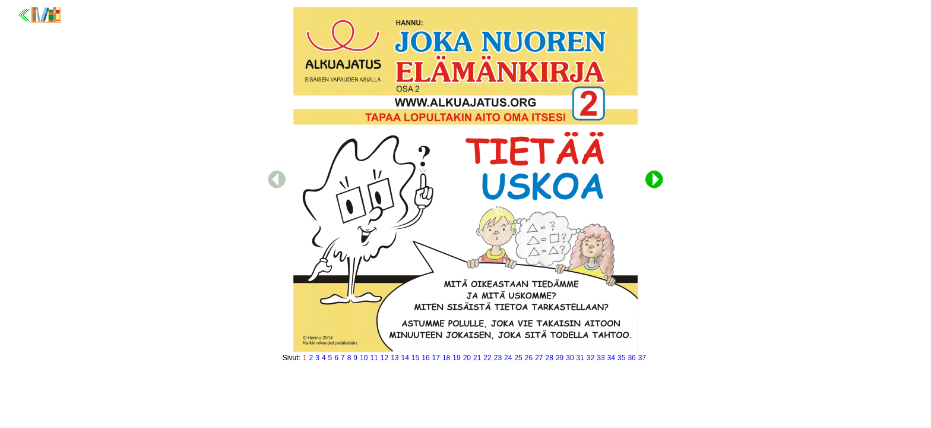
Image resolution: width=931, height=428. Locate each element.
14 (404, 358)
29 (559, 358)
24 (508, 358)
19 (456, 358)
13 (394, 358)
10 (364, 358)
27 (539, 358)
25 (518, 358)
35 (621, 358)
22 (487, 358)
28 (549, 358)
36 (631, 358)
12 (384, 358)
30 (570, 358)
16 (425, 358)
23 (498, 358)
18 (446, 358)
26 (529, 358)
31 (580, 358)
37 (642, 358)
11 (374, 358)
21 (477, 358)
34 (611, 358)
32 (590, 358)
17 (436, 358)
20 (467, 358)
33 (600, 358)
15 (415, 358)
